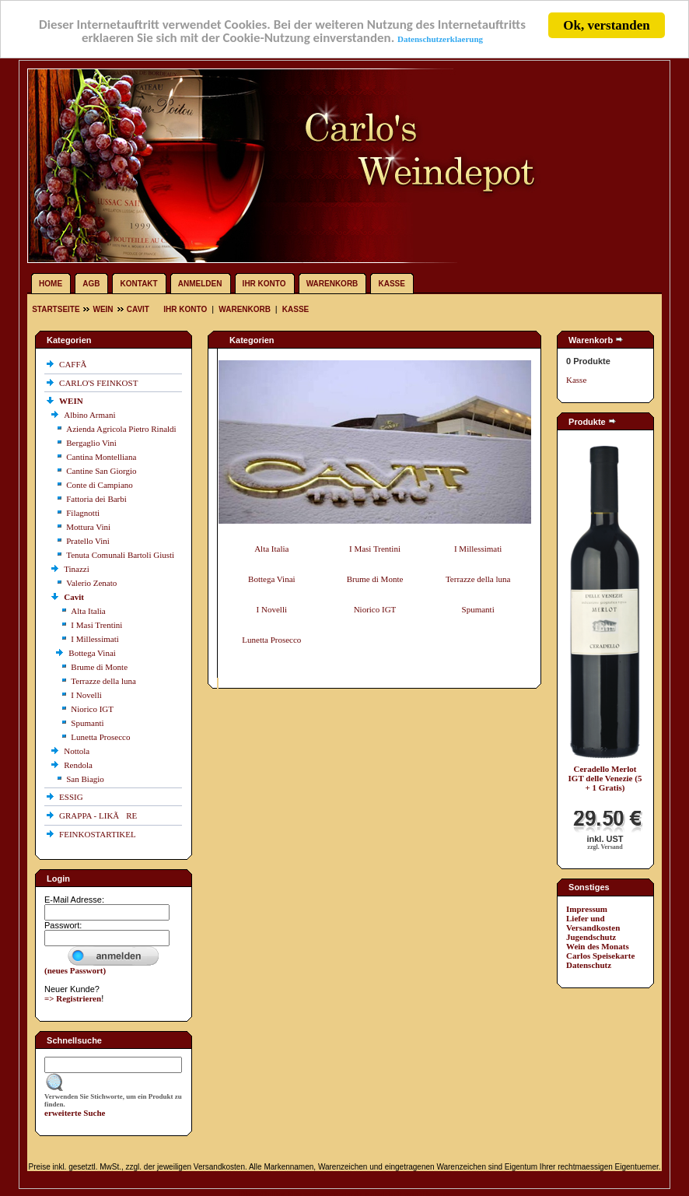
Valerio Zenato (91, 582)
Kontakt (139, 283)
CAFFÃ (76, 364)
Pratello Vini (88, 540)
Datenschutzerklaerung (441, 40)
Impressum (586, 909)
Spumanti (87, 723)
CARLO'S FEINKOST (99, 383)
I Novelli (86, 695)
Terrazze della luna (103, 681)
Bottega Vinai (92, 653)
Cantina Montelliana (101, 456)
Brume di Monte (99, 667)
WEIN (103, 309)
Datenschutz (588, 965)
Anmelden (200, 283)
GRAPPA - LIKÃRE (99, 815)
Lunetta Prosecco (100, 737)
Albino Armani (90, 414)
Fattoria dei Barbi (96, 498)
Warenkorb (332, 283)
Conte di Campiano (99, 484)
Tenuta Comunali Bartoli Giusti (120, 554)
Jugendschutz (591, 937)
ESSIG (72, 796)
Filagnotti (83, 512)
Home (50, 283)
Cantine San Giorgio (101, 470)
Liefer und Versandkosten (593, 923)
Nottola (78, 751)
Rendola (79, 765)
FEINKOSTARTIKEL (98, 834)
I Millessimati (94, 639)
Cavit (138, 309)
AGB (91, 283)
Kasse (391, 283)
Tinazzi (77, 568)
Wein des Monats (597, 946)
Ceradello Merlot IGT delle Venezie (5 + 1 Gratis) (605, 778)
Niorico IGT (92, 709)
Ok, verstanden (606, 25)
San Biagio (85, 779)
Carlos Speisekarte (600, 955)
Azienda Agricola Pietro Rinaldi (121, 428)
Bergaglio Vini (91, 442)
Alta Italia (88, 611)
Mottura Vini (88, 526)
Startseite (57, 309)
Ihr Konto (264, 283)
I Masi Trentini (96, 625)
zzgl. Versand (604, 847)
